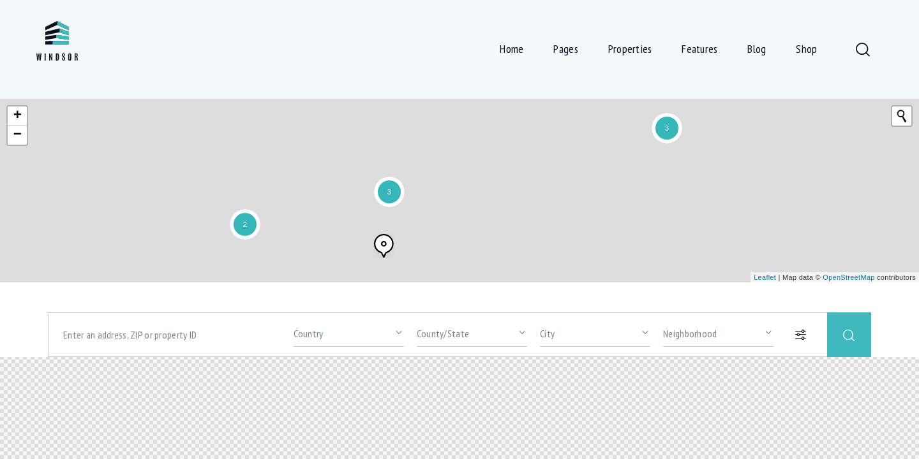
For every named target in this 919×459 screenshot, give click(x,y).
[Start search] (849, 334)
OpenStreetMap (848, 277)
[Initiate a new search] (901, 116)
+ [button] (17, 116)
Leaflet (765, 277)
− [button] (17, 135)
